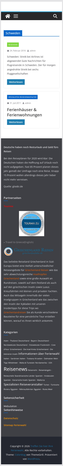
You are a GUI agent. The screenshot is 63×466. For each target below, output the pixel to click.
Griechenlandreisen (15, 312)
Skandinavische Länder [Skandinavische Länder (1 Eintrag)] (25, 376)
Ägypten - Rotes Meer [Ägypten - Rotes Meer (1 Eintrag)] (43, 389)
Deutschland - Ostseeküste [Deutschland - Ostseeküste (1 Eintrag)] (28, 345)
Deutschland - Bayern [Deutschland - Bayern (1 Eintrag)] (27, 341)
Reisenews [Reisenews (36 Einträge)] (15, 369)
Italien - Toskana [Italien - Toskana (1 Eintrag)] (27, 358)
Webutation (10, 406)
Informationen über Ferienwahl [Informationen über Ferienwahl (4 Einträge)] (38, 354)
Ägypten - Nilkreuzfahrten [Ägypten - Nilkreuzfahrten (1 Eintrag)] (21, 389)
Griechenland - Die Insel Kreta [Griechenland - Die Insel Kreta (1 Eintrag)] (23, 349)
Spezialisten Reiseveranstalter (22, 97)
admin (33, 50)
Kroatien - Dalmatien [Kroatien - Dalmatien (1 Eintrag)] (44, 358)
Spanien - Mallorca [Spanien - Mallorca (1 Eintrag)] (36, 380)
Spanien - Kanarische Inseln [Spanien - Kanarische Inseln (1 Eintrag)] (16, 380)
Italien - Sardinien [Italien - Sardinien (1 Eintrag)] (11, 358)
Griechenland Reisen (37, 270)
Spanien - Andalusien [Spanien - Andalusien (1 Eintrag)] (44, 376)
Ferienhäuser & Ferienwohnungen (24, 112)
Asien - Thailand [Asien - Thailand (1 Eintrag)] (11, 341)
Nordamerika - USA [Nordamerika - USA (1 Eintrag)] (43, 363)
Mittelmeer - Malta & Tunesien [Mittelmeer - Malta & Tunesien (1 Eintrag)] (21, 363)
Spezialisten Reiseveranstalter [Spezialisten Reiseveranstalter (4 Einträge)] (23, 384)
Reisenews (12, 44)
